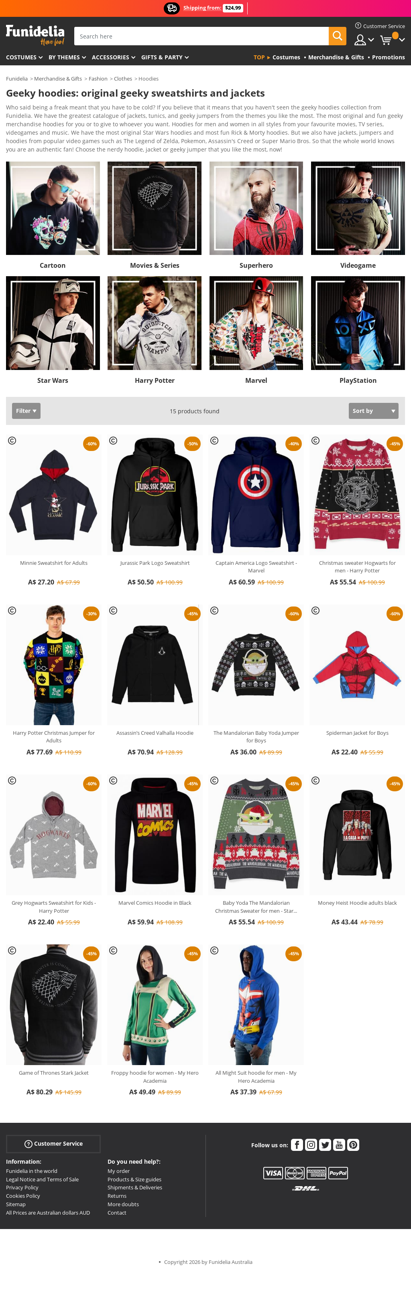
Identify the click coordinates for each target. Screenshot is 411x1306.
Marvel (256, 380)
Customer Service (53, 1143)
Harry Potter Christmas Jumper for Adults (54, 736)
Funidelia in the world (31, 1171)
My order (119, 1171)
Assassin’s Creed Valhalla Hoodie (154, 732)
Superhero (256, 265)
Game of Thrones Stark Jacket (54, 1072)
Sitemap (16, 1204)
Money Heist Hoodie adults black (357, 902)
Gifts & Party (162, 57)
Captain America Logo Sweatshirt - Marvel (256, 566)
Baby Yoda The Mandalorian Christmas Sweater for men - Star (256, 906)
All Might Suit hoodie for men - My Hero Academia (256, 1076)
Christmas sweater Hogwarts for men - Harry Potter (357, 566)
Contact (117, 1212)
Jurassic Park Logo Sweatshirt (155, 562)
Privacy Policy (22, 1187)
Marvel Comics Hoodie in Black (154, 902)
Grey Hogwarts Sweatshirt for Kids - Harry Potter (54, 906)
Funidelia (17, 78)
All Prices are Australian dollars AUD (48, 1212)
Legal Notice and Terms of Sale (42, 1179)
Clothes (123, 78)
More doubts (123, 1204)
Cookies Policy (23, 1195)
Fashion (98, 78)
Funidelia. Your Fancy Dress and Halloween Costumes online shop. (35, 35)
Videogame (358, 265)
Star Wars (52, 380)
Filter (23, 410)
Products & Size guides (134, 1179)
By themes (64, 57)
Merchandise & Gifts (58, 78)
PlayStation (358, 380)
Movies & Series (154, 265)
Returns (117, 1195)
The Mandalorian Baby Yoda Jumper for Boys (256, 736)
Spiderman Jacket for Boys (357, 732)
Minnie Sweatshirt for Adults (53, 562)
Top (259, 57)
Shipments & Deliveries (135, 1187)
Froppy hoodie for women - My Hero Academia (155, 1076)
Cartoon (53, 265)
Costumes (21, 57)
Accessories (110, 57)
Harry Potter (155, 380)
